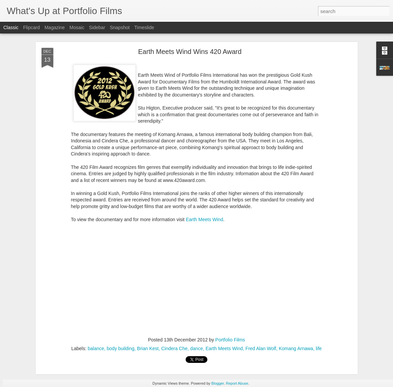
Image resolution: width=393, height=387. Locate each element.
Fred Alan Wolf (261, 348)
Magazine (55, 27)
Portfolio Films (230, 339)
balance (96, 348)
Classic (10, 27)
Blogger (217, 383)
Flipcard (31, 27)
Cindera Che (174, 348)
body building (121, 348)
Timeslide (144, 27)
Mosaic (76, 27)
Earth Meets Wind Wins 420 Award (190, 51)
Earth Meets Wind (204, 219)
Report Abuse (237, 383)
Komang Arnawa (296, 348)
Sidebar (97, 27)
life (319, 348)
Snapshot (120, 27)
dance (196, 348)
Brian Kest (148, 348)
